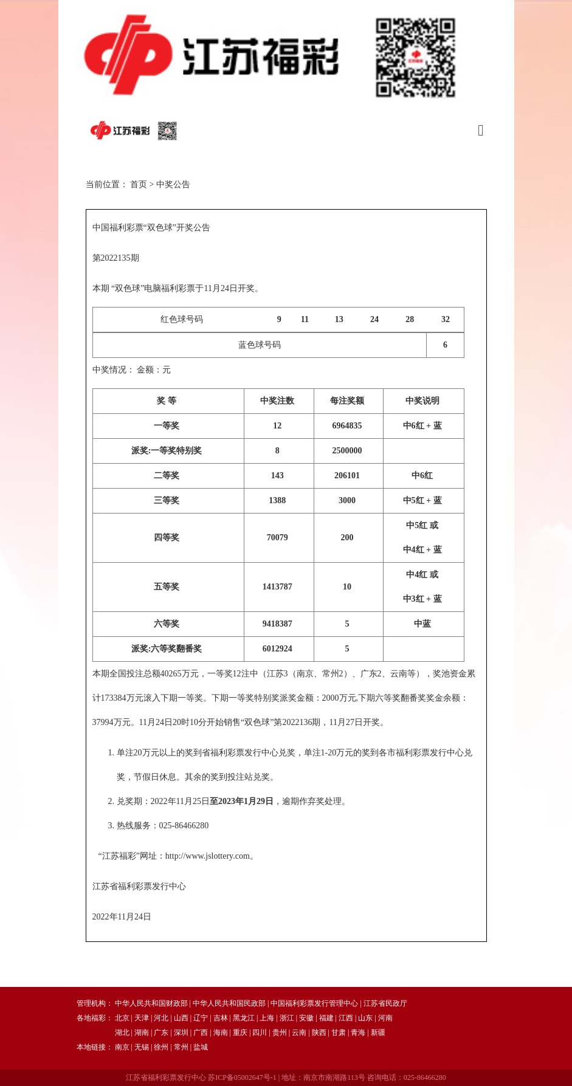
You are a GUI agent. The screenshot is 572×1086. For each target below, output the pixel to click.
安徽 (306, 1018)
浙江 (287, 1018)
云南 (299, 1032)
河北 (161, 1018)
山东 (365, 1018)
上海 (267, 1018)
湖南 (141, 1032)
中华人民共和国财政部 (151, 1003)
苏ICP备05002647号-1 (242, 1077)
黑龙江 (244, 1018)
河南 (385, 1018)
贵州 (279, 1032)
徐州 (161, 1047)
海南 (220, 1032)
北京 (122, 1018)
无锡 (141, 1047)
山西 (181, 1018)
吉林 (220, 1018)
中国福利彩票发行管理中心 (314, 1003)
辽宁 (200, 1018)
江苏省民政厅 (385, 1003)
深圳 (181, 1032)
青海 (358, 1032)
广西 (200, 1032)
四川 (259, 1032)
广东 (161, 1032)
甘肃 (338, 1032)
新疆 (378, 1032)
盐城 (200, 1047)
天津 (141, 1018)
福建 (326, 1018)
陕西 (319, 1032)
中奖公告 (173, 184)
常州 (181, 1047)
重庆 (240, 1032)
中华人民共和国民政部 (229, 1003)
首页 (138, 184)
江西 (346, 1018)
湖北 (122, 1032)
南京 (122, 1047)
